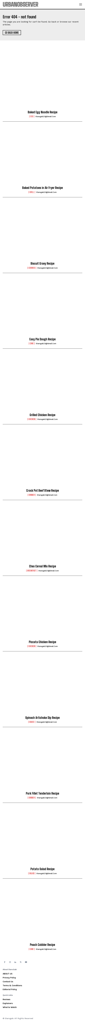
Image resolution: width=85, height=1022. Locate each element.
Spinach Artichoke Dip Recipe (42, 718)
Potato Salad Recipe (42, 869)
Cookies (31, 268)
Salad (31, 873)
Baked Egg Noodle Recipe (42, 112)
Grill (32, 192)
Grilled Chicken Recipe (42, 415)
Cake (32, 343)
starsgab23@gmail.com (45, 116)
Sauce (31, 722)
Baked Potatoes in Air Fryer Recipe (42, 188)
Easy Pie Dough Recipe (42, 339)
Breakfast (31, 571)
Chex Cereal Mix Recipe (42, 566)
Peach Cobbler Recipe (42, 945)
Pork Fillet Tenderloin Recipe (42, 793)
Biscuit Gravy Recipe (42, 263)
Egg (31, 116)
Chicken (31, 419)
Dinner (32, 495)
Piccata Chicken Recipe (42, 642)
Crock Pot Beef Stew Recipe (42, 490)
